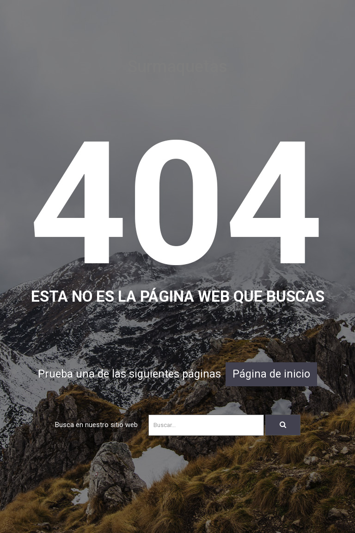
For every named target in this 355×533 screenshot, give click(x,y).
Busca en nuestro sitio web (96, 425)
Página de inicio (271, 374)
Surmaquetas (177, 66)
